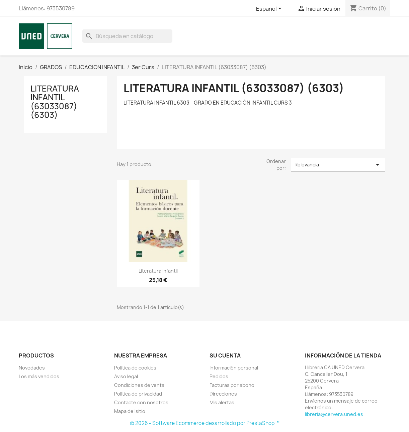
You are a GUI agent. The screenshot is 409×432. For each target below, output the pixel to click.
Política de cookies (135, 368)
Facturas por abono (232, 385)
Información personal (234, 368)
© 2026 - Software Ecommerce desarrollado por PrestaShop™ (204, 423)
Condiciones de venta (139, 385)
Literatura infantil (158, 271)
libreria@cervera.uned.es (334, 414)
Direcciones (223, 394)
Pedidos (219, 376)
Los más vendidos (39, 376)
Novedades (32, 368)
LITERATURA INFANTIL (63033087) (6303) (54, 102)
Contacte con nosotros (141, 402)
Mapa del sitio (129, 411)
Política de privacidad (138, 394)
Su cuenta (225, 355)
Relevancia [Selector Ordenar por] (338, 165)
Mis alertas (222, 402)
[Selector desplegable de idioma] (270, 9)
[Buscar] (127, 36)
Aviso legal (126, 376)
